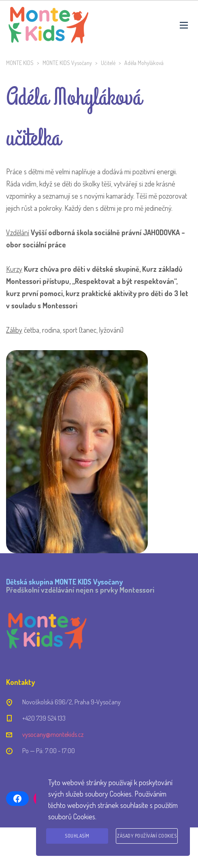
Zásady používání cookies (147, 836)
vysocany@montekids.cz (52, 734)
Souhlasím (77, 836)
